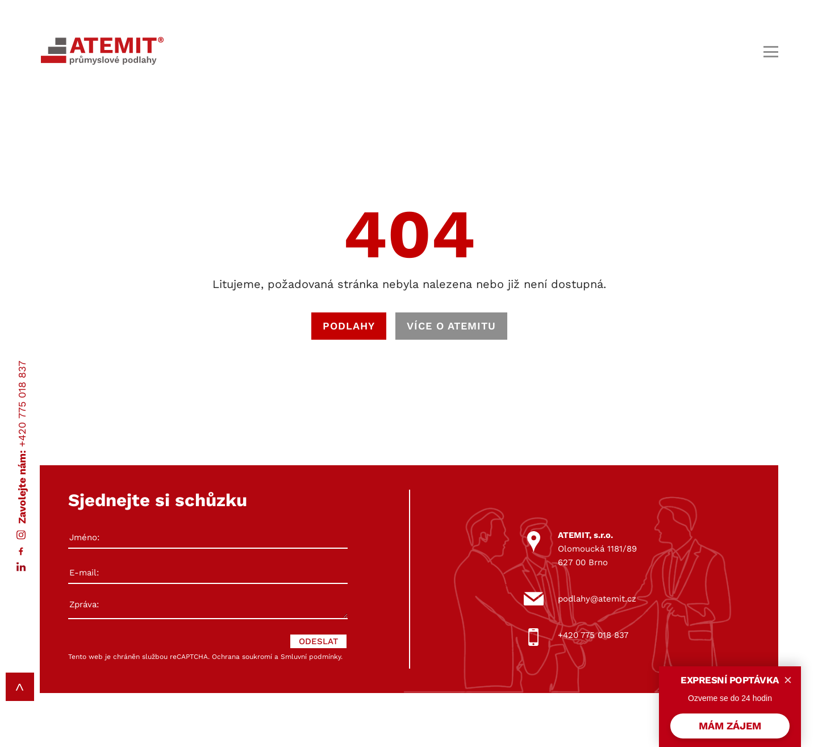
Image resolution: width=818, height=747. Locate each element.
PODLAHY (349, 326)
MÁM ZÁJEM (730, 726)
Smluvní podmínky (311, 657)
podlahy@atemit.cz (597, 599)
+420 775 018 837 (22, 403)
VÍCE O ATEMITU (451, 326)
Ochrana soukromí (242, 657)
